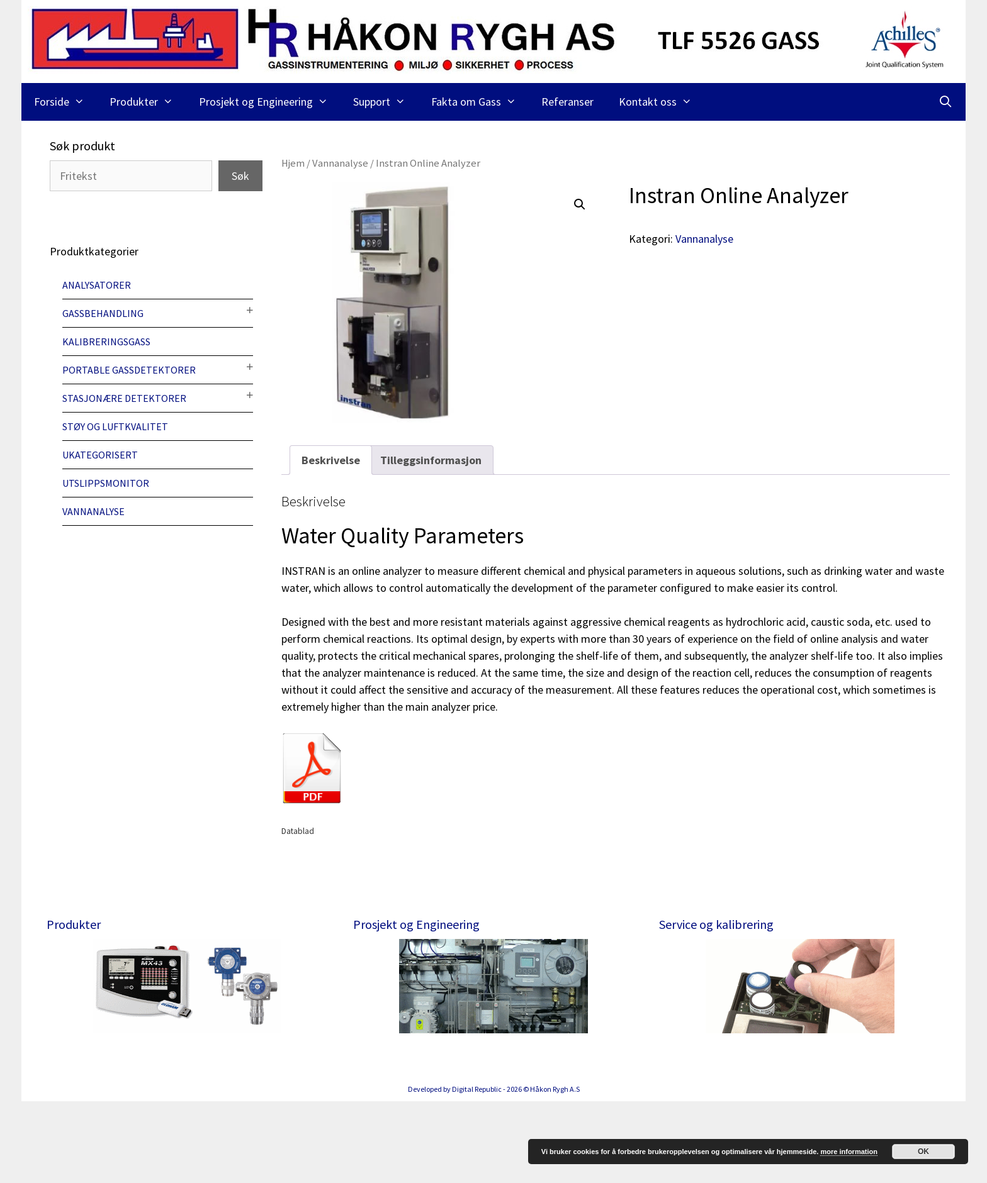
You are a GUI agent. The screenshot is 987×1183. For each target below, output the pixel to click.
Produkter (148, 102)
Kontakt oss (661, 102)
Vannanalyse (340, 163)
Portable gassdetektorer (129, 370)
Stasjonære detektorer (124, 398)
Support (385, 102)
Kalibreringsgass (106, 341)
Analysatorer (96, 285)
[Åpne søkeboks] (946, 102)
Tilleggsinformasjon (431, 460)
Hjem (293, 163)
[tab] (331, 460)
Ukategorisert (100, 454)
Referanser (567, 101)
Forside (65, 102)
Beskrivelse (331, 460)
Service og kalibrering (716, 924)
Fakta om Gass (480, 102)
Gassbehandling (103, 313)
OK (923, 1151)
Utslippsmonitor (105, 483)
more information (848, 1151)
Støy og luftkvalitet (115, 426)
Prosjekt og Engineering (270, 102)
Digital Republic (477, 1170)
